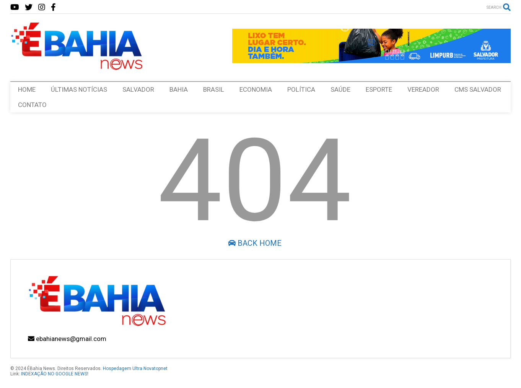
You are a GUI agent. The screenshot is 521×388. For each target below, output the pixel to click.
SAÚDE (340, 89)
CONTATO (32, 105)
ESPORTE (379, 89)
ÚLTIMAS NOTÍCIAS (79, 89)
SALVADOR (138, 89)
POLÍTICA (301, 89)
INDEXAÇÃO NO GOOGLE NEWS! (54, 374)
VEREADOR (423, 89)
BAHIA (178, 89)
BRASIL (213, 89)
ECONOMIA (255, 89)
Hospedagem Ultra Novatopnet (135, 368)
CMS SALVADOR (477, 89)
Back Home (255, 243)
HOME (27, 89)
